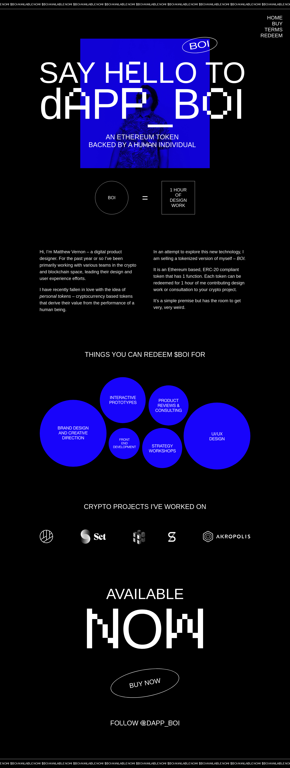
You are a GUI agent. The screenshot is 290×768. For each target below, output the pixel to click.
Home (275, 18)
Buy (277, 23)
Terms (273, 29)
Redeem (271, 35)
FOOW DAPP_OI (145, 723)
